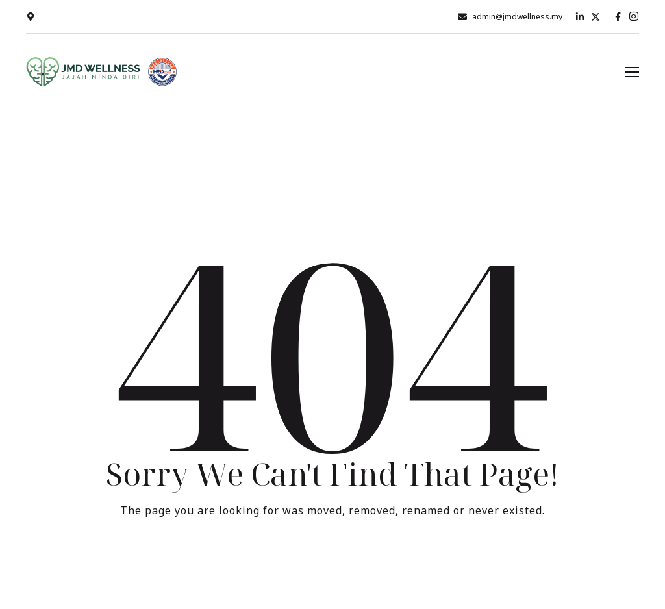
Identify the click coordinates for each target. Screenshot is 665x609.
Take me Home (332, 563)
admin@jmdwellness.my (517, 16)
